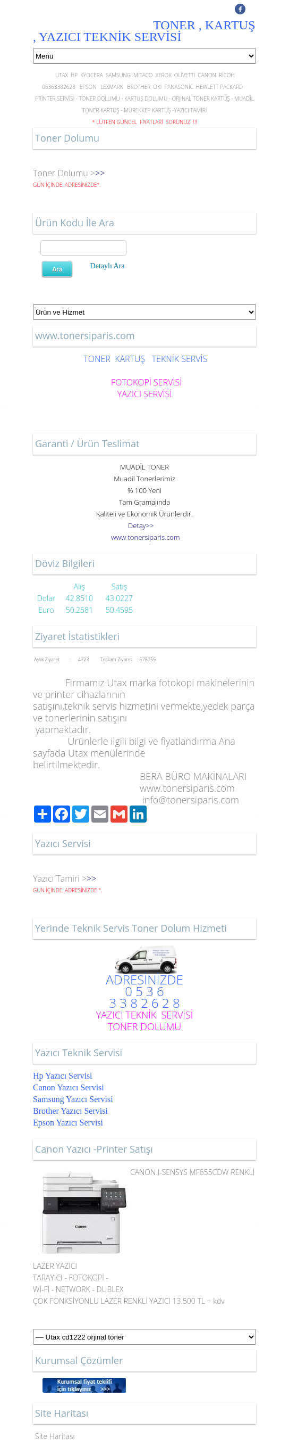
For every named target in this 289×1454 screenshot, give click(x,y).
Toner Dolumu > (64, 173)
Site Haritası (55, 1436)
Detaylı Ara (107, 266)
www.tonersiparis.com (187, 788)
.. (145, 537)
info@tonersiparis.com (190, 799)
